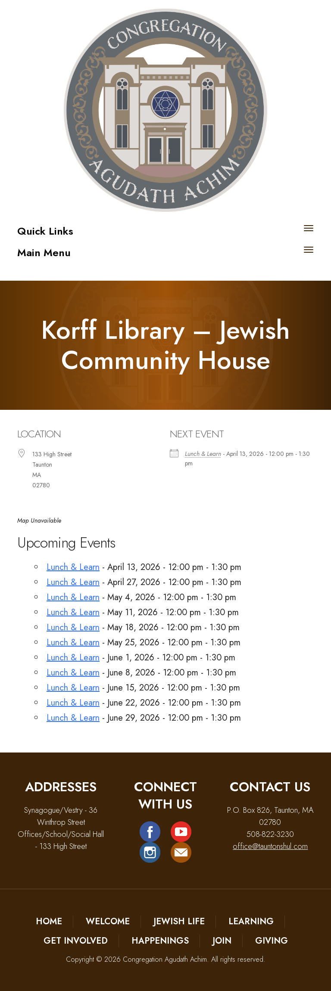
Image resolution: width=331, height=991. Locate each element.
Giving (271, 941)
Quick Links (45, 230)
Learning (251, 921)
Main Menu (44, 252)
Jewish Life (179, 921)
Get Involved (76, 941)
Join (221, 941)
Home (49, 921)
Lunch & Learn (203, 453)
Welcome (108, 921)
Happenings (160, 941)
